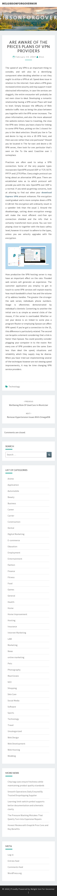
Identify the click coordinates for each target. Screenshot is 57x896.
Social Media (13, 700)
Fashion (11, 564)
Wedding (12, 755)
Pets (10, 663)
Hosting (11, 620)
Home (10, 608)
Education (12, 546)
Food (10, 583)
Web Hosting (14, 749)
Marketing (13, 645)
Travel (11, 725)
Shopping (12, 688)
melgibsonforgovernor (19, 3)
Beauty (11, 497)
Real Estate (13, 675)
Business (12, 503)
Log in (10, 854)
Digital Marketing (16, 534)
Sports (11, 712)
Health (11, 602)
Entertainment (15, 558)
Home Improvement (17, 614)
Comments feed (15, 867)
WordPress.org (15, 873)
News (10, 651)
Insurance (12, 626)
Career (11, 509)
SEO (10, 682)
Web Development (16, 743)
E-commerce (14, 540)
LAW (10, 638)
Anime (11, 478)
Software (12, 706)
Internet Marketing (17, 632)
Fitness (11, 577)
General (11, 595)
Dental (11, 528)
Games (11, 589)
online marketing (16, 657)
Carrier (11, 515)
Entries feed (13, 860)
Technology (14, 386)
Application (13, 484)
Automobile (13, 491)
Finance (11, 571)
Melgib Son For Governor (43, 889)
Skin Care (12, 694)
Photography (14, 669)
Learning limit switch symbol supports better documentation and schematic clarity (26, 805)
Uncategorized (15, 731)
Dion (41, 57)
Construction (14, 521)
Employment (14, 552)
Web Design (13, 737)
